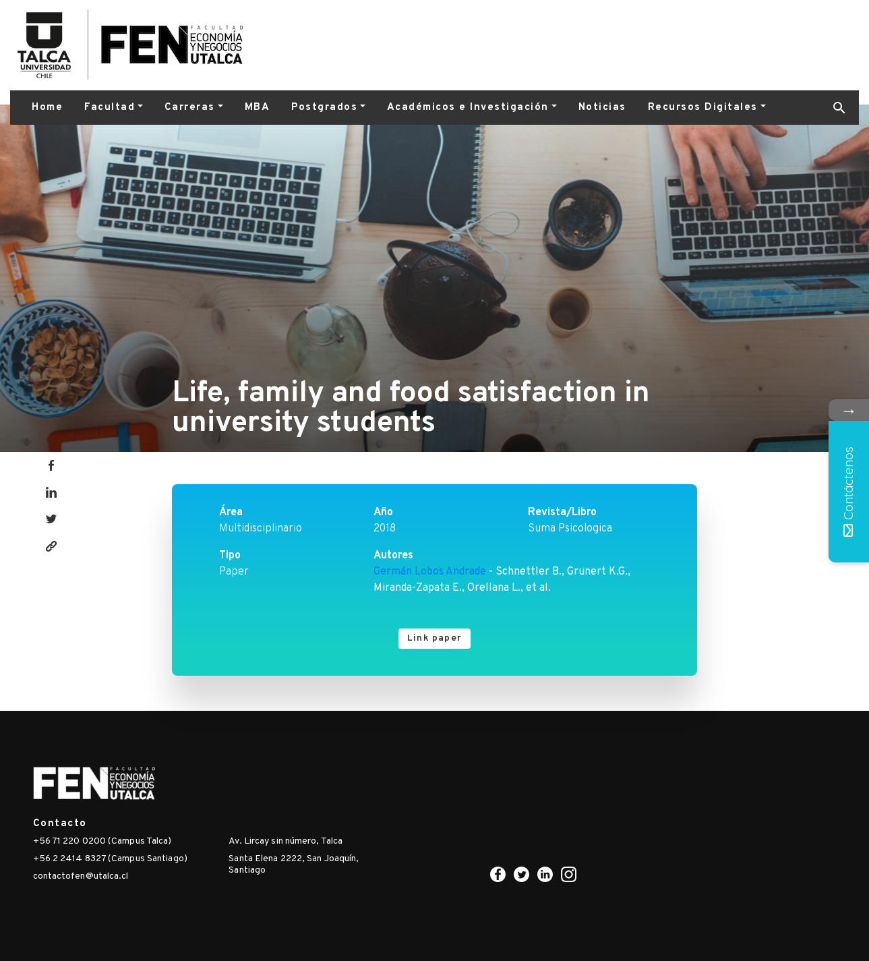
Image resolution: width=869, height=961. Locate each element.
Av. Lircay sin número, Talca (285, 841)
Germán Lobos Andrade (429, 572)
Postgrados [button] (324, 107)
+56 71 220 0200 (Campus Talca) (102, 841)
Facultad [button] (109, 107)
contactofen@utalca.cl (81, 876)
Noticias (602, 107)
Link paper (434, 638)
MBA (257, 107)
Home (47, 107)
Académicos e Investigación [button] (468, 107)
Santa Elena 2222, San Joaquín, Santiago (294, 864)
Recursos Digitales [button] (703, 107)
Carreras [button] (189, 107)
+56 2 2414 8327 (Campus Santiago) (110, 859)
